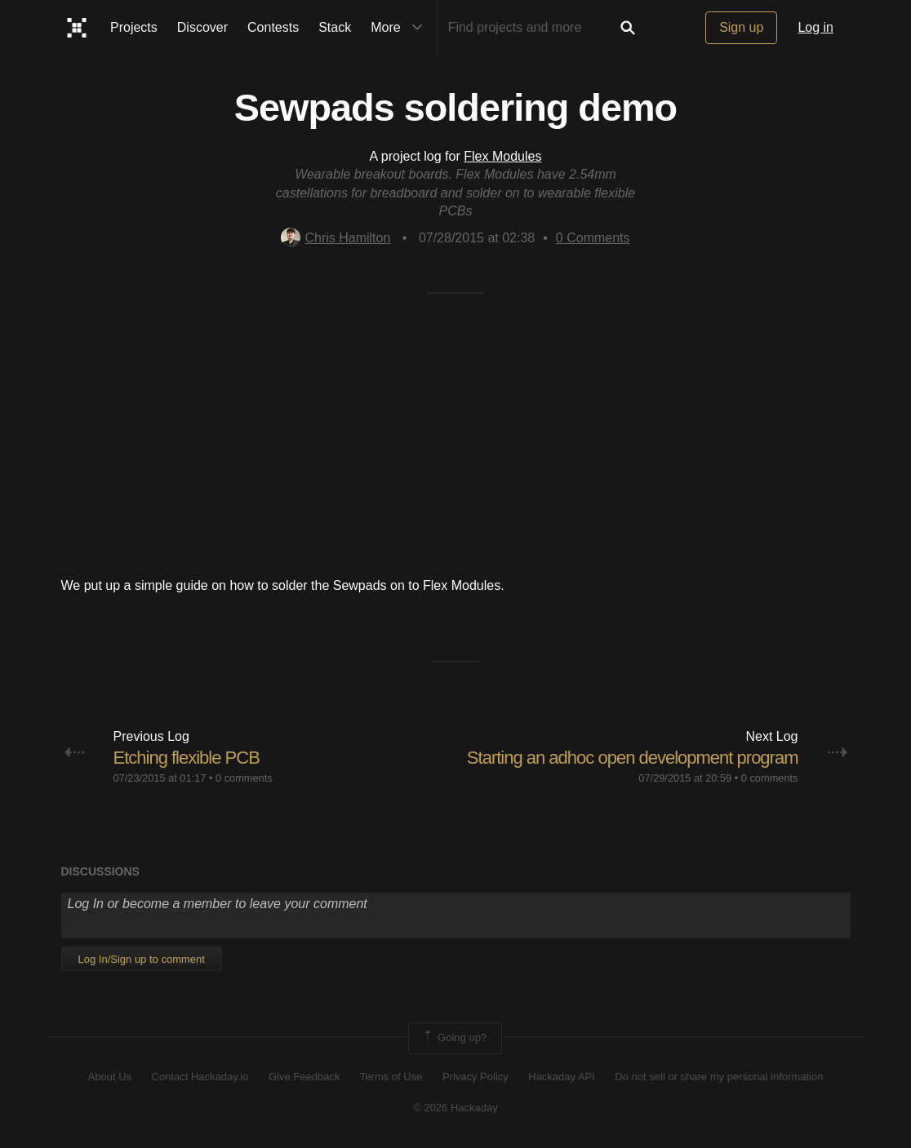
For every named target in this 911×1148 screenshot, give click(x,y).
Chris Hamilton (335, 238)
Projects (134, 27)
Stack (334, 27)
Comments (593, 238)
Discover (202, 27)
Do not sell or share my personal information (719, 1076)
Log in (815, 27)
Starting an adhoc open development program (632, 757)
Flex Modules (502, 156)
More (400, 28)
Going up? (454, 1038)
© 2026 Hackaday (455, 1107)
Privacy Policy (475, 1076)
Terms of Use (391, 1076)
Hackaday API (561, 1076)
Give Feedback (304, 1076)
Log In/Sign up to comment (141, 959)
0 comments (244, 778)
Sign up (741, 27)
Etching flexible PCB (186, 757)
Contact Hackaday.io (200, 1076)
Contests (273, 27)
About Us (109, 1076)
